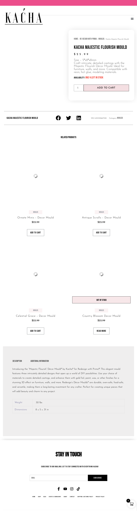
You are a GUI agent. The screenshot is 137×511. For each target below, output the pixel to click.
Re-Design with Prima (88, 38)
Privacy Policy (101, 498)
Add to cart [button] (35, 233)
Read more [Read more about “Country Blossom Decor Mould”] (101, 332)
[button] (132, 19)
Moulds (101, 38)
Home (76, 38)
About (65, 498)
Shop (38, 498)
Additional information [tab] (40, 362)
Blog (44, 498)
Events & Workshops (54, 498)
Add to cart (106, 88)
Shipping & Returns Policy (86, 498)
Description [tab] (17, 362)
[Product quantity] (79, 88)
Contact (72, 498)
